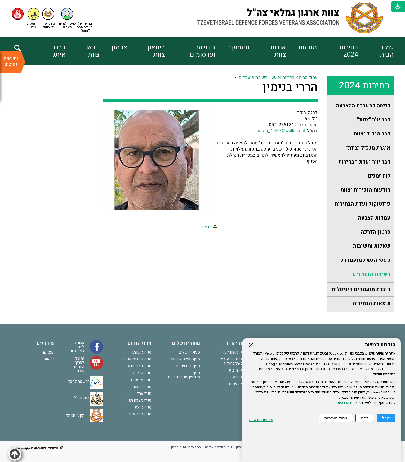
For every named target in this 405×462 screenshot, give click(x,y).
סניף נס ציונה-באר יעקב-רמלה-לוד (233, 361)
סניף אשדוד (238, 384)
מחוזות (307, 47)
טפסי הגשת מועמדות (365, 260)
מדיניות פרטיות (261, 419)
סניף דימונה (142, 386)
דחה (364, 418)
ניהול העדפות (335, 418)
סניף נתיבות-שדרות (136, 359)
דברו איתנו (58, 51)
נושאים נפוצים (10, 61)
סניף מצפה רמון (139, 400)
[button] (67, 18)
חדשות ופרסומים (202, 51)
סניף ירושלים (189, 352)
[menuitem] (376, 51)
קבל (386, 418)
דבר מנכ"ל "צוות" (370, 134)
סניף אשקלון (141, 352)
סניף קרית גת (141, 373)
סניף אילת (143, 407)
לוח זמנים (378, 176)
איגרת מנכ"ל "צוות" (368, 148)
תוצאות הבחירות (371, 303)
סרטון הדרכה (375, 232)
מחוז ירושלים (186, 343)
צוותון (119, 47)
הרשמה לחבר (79, 381)
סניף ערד (144, 393)
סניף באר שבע (140, 366)
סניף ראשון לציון (234, 352)
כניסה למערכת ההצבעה (363, 106)
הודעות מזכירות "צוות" (364, 190)
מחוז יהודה (236, 343)
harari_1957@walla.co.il (281, 131)
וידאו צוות (93, 51)
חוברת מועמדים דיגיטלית (360, 289)
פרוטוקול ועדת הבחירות (362, 204)
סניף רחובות (238, 370)
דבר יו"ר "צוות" (373, 120)
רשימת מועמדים (371, 274)
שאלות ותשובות (371, 246)
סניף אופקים (141, 380)
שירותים (46, 343)
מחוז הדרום (140, 343)
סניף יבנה (240, 377)
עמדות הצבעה (374, 218)
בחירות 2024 (348, 51)
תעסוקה (238, 47)
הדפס (207, 227)
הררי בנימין (290, 87)
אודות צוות (278, 51)
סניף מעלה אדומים (185, 359)
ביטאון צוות (156, 51)
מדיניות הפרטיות (348, 402)
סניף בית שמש (188, 366)
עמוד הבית (387, 51)
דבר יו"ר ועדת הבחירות (364, 162)
